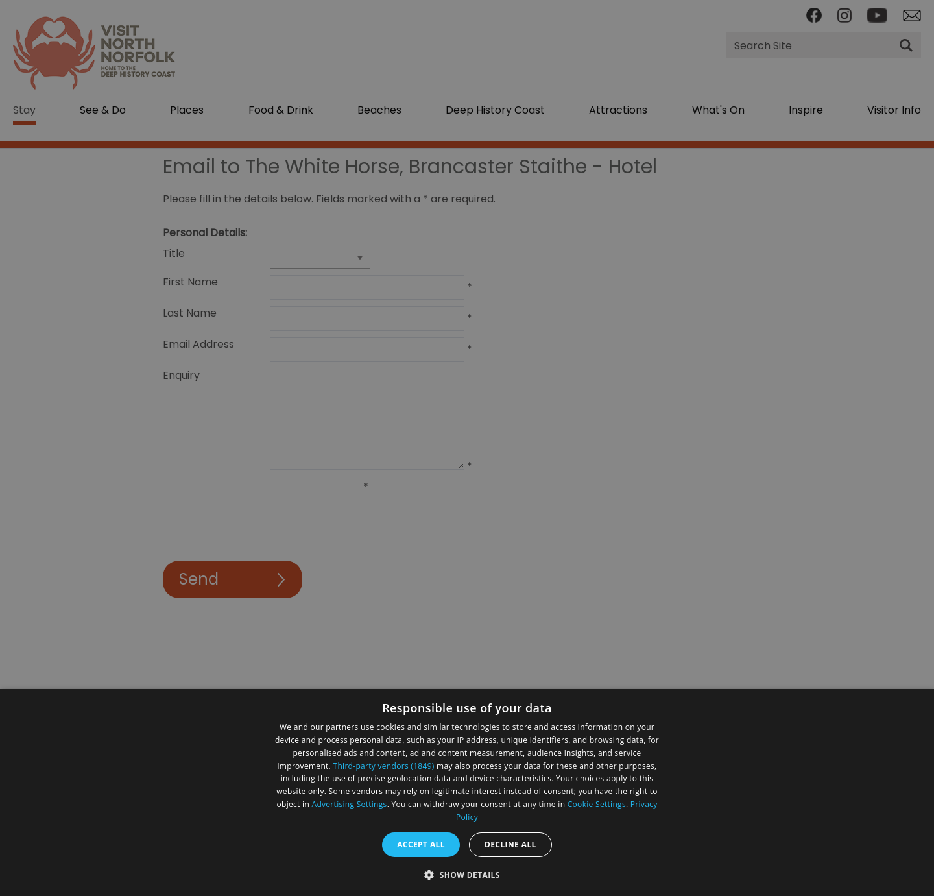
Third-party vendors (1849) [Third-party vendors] (384, 765)
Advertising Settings (349, 804)
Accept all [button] (421, 844)
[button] (467, 873)
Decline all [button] (510, 844)
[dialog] (467, 792)
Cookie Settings (597, 804)
